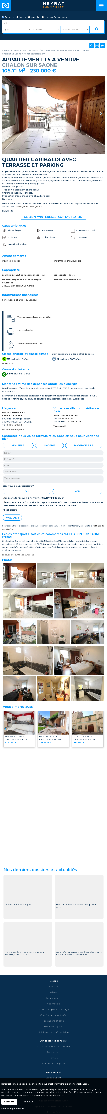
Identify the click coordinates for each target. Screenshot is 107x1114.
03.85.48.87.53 (14, 424)
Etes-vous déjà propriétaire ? (18, 486)
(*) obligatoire (10, 510)
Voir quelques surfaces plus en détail (34, 317)
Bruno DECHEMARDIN (66, 415)
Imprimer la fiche (25, 330)
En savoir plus (8, 363)
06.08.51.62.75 (74, 421)
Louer (21, 17)
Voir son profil (60, 426)
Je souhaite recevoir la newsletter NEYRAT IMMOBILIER (34, 498)
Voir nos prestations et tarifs (30, 343)
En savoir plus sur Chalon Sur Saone (18, 555)
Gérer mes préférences (12, 1108)
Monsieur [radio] (18, 445)
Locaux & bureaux (54, 17)
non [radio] (77, 491)
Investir (34, 17)
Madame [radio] (49, 445)
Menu (101, 5)
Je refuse (28, 1101)
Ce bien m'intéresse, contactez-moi (53, 217)
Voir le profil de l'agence (13, 429)
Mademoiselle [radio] (83, 445)
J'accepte (9, 1101)
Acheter (8, 17)
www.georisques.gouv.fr (29, 206)
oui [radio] (27, 491)
